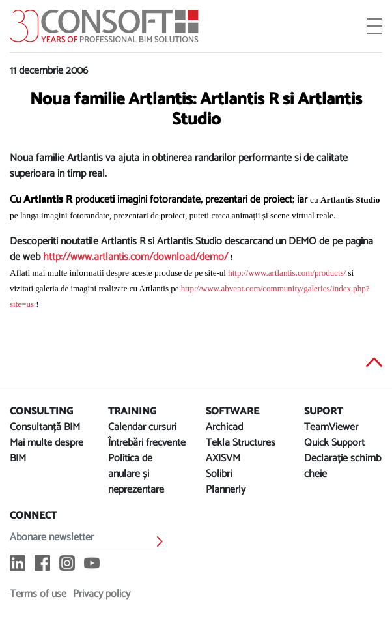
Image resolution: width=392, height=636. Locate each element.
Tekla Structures (240, 443)
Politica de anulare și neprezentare (136, 474)
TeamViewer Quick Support (334, 435)
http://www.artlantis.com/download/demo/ (135, 257)
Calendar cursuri (142, 427)
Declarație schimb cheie (342, 466)
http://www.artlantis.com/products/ (287, 273)
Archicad (224, 427)
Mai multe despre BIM (46, 450)
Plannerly (225, 490)
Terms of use (38, 594)
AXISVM (223, 458)
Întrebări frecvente (147, 443)
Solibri (219, 474)
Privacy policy (101, 594)
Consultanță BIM (45, 427)
